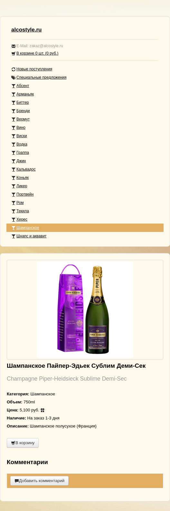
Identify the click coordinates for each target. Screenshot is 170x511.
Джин (18, 161)
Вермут (20, 119)
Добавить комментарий (39, 480)
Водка (19, 144)
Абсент (20, 86)
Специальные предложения (38, 77)
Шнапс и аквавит (29, 236)
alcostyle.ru (26, 30)
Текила (20, 211)
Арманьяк (22, 94)
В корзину (22, 442)
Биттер (20, 102)
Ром (17, 202)
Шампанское (25, 227)
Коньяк (20, 177)
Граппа (20, 152)
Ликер (19, 186)
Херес (19, 219)
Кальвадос (23, 169)
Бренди (20, 111)
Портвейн (22, 194)
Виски (19, 136)
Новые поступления (31, 69)
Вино (18, 127)
